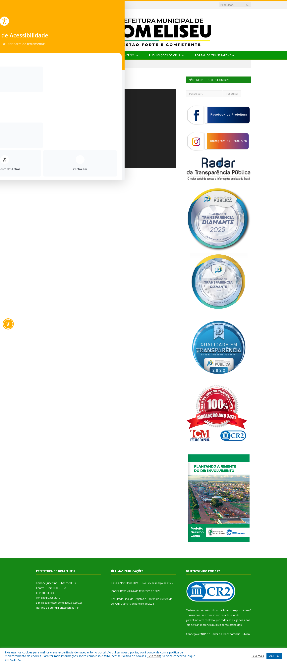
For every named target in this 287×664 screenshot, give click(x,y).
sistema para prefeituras (235, 610)
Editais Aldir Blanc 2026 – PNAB (99, 5)
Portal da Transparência (214, 55)
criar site (210, 610)
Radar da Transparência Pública (230, 634)
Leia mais (154, 656)
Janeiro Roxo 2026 (122, 591)
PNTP (203, 634)
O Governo (126, 55)
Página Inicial (63, 55)
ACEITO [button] (274, 656)
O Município (94, 55)
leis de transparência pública (203, 625)
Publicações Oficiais (164, 55)
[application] (106, 128)
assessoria (213, 615)
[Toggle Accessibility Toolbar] (8, 324)
